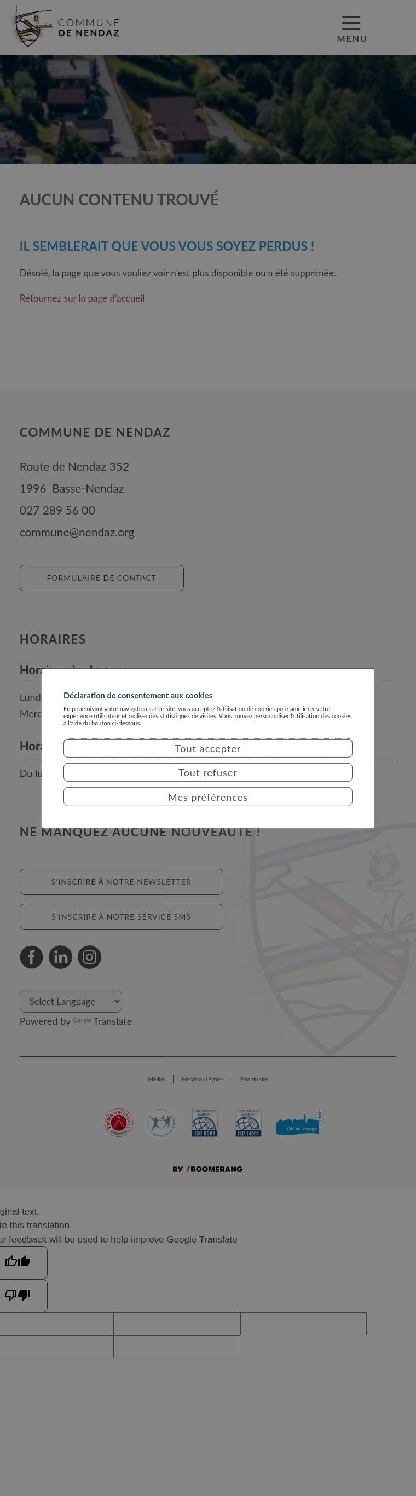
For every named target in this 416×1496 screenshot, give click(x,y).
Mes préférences (208, 808)
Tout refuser (208, 784)
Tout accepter (208, 760)
